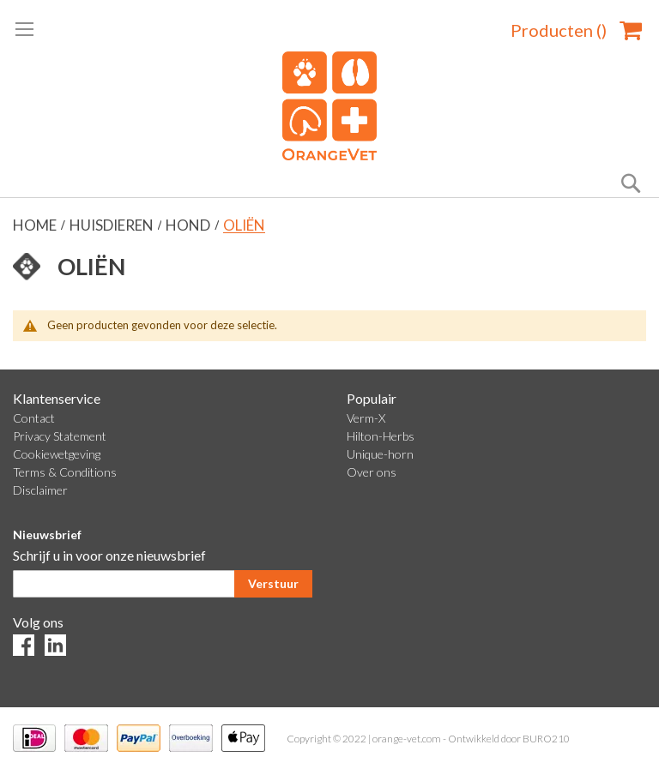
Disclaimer (40, 490)
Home (36, 225)
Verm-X (366, 418)
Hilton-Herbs (380, 436)
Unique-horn (380, 454)
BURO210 (546, 738)
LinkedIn (55, 645)
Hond (189, 225)
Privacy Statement (59, 436)
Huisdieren (113, 225)
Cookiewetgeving (56, 454)
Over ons (371, 472)
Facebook (23, 645)
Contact (34, 418)
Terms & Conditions (65, 472)
